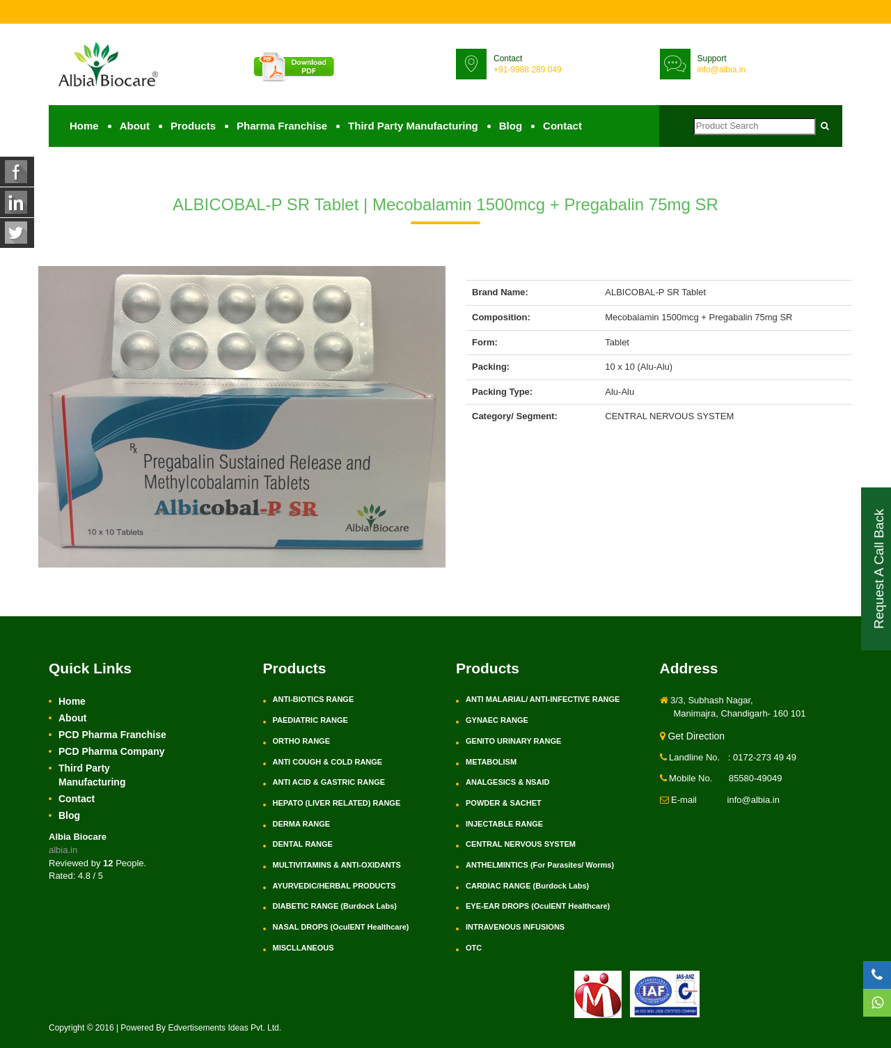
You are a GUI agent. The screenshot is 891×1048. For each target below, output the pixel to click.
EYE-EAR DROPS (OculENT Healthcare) (538, 906)
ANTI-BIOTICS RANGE (313, 699)
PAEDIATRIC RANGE (310, 720)
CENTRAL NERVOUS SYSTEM (521, 844)
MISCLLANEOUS (303, 948)
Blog (510, 126)
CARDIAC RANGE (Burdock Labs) (527, 886)
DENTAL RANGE (303, 844)
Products (193, 126)
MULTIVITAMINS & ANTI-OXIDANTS (337, 865)
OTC (474, 948)
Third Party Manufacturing (413, 126)
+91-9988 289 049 (528, 70)
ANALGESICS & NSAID (507, 782)
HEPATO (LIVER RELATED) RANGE (337, 803)
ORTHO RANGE (302, 741)
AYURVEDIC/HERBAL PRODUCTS (334, 886)
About (135, 126)
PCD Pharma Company (111, 751)
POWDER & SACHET (504, 803)
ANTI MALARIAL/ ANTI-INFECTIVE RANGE (543, 699)
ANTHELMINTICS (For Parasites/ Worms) (540, 865)
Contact (562, 126)
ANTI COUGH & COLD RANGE (328, 762)
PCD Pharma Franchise (112, 734)
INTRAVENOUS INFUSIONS (515, 927)
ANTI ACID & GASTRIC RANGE (329, 782)
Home (84, 126)
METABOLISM (491, 762)
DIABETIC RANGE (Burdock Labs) (335, 906)
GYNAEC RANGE (497, 720)
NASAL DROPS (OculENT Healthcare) (341, 927)
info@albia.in (721, 70)
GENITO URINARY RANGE (513, 741)
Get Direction (692, 736)
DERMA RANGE (302, 824)
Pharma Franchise (282, 126)
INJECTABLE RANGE (504, 824)
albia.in (63, 850)
